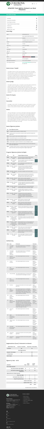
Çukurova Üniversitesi (10, 0)
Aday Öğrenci (16, 0)
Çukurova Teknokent (26, 403)
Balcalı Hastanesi (26, 396)
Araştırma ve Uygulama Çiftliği (27, 400)
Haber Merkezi (25, 401)
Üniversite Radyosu (26, 397)
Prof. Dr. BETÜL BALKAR (26, 62)
